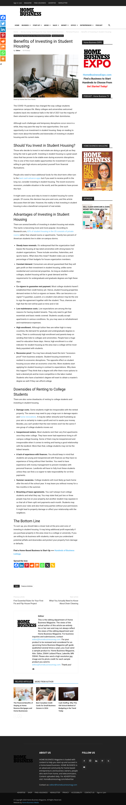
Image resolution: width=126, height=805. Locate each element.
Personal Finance (72, 32)
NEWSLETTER (62, 3)
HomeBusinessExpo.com (97, 74)
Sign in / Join (18, 3)
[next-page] (19, 716)
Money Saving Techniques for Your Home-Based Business (42, 32)
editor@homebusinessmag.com (63, 784)
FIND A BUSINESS (40, 3)
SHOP (30, 792)
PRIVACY (66, 792)
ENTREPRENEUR (87, 25)
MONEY (65, 25)
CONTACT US (89, 792)
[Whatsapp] (42, 565)
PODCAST (99, 25)
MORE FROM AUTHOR (44, 682)
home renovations (28, 417)
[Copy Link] (52, 565)
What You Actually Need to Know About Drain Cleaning (63, 602)
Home (16, 32)
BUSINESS (26, 25)
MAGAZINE (28, 3)
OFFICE (74, 25)
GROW (47, 25)
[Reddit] (32, 565)
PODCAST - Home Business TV (96, 96)
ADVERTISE (52, 3)
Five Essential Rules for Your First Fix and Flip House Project (28, 602)
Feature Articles (27, 586)
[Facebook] (16, 565)
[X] (47, 565)
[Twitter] (3, 23)
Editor (18, 50)
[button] (109, 25)
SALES (56, 25)
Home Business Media (30, 802)
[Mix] (37, 565)
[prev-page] (15, 716)
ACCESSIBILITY (76, 792)
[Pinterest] (26, 565)
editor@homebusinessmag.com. (46, 639)
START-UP (37, 25)
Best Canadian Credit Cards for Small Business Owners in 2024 (46, 705)
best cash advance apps (30, 178)
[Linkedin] (21, 565)
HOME (17, 25)
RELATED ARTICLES (23, 682)
